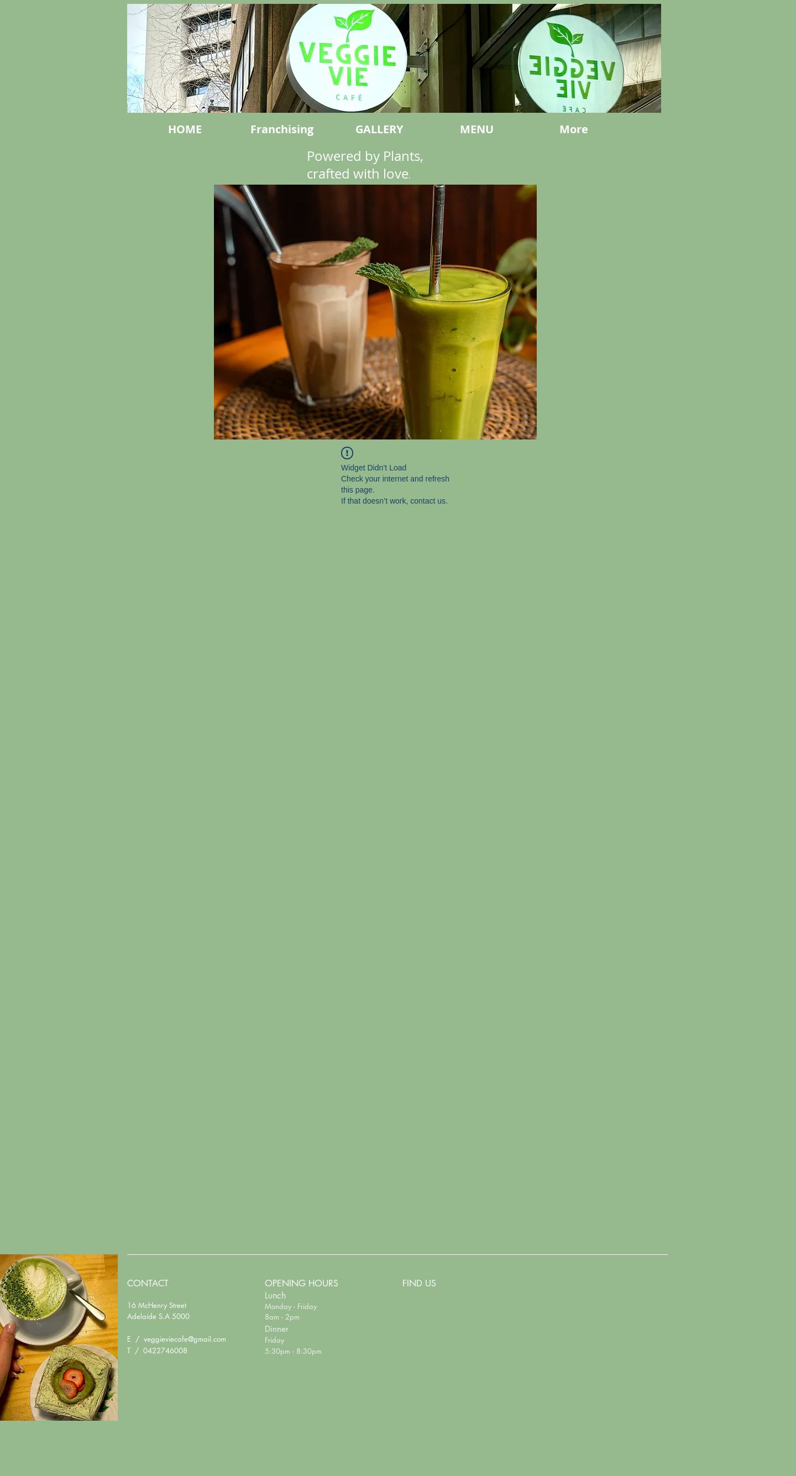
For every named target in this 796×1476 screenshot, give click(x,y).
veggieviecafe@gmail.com (185, 1339)
